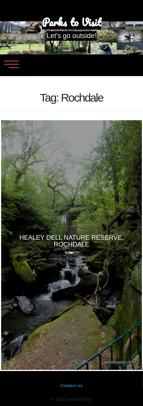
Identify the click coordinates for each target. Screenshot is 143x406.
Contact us (72, 385)
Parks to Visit (71, 22)
